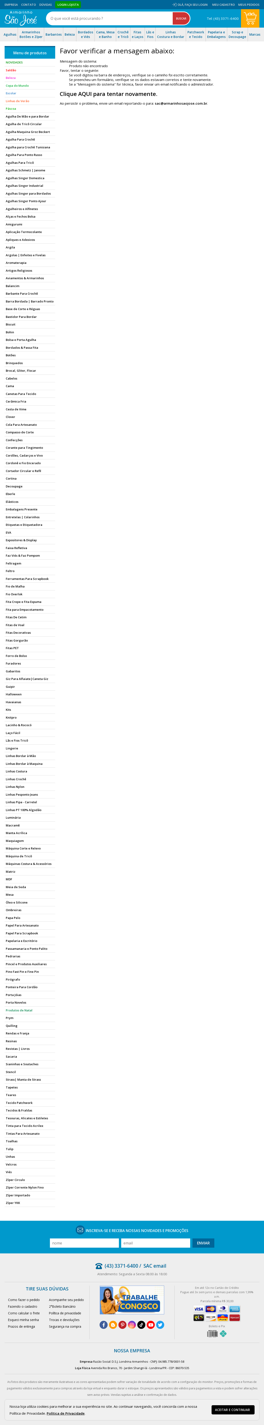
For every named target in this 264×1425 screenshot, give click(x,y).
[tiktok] (141, 1325)
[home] (21, 18)
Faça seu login (196, 5)
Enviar (203, 1243)
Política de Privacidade (66, 1413)
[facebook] (104, 1325)
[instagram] (132, 1325)
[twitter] (160, 1325)
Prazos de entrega (21, 1326)
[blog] (113, 1325)
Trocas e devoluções (64, 1320)
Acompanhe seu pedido (66, 1300)
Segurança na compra (65, 1326)
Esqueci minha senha (23, 1320)
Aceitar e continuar (232, 1410)
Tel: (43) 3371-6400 (223, 18)
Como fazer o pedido (24, 1300)
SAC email (154, 1266)
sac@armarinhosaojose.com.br (181, 103)
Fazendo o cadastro (22, 1306)
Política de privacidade (65, 1313)
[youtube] (151, 1325)
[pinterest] (122, 1325)
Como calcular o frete (24, 1313)
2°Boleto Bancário (62, 1306)
